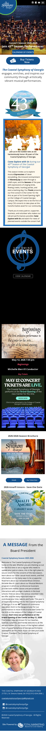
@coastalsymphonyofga (15, 704)
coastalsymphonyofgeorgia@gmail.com (18, 698)
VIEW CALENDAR (23, 276)
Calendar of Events (23, 52)
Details (14, 480)
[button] (43, 2)
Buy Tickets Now (21, 60)
